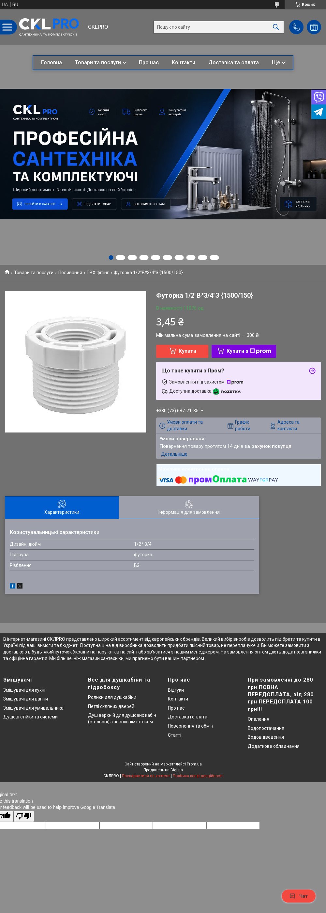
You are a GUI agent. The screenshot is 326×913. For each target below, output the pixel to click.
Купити (187, 351)
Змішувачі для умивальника (33, 708)
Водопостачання (266, 728)
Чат (298, 896)
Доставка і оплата (187, 716)
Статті (174, 735)
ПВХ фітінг (98, 272)
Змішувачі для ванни (25, 698)
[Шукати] (276, 27)
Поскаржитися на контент (146, 776)
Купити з (249, 351)
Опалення (258, 719)
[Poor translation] (23, 816)
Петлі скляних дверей (111, 706)
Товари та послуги (98, 62)
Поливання (70, 272)
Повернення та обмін (190, 726)
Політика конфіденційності (198, 776)
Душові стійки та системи (30, 716)
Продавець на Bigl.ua (163, 770)
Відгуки (176, 690)
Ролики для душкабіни (112, 697)
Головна (51, 62)
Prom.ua (194, 764)
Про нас (149, 62)
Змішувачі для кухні (24, 690)
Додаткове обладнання (274, 746)
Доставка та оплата (233, 62)
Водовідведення (266, 737)
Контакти (183, 62)
